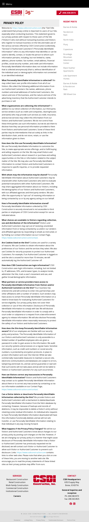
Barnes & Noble (70, 27)
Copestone (68, 49)
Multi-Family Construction (17, 485)
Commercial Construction (17, 488)
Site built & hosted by (44, 516)
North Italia (68, 39)
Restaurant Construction (17, 479)
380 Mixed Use (69, 94)
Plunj (65, 44)
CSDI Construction (37, 514)
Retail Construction (17, 482)
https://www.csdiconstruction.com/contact (20, 237)
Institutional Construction (17, 491)
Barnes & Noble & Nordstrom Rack (70, 86)
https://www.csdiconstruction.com (26, 28)
